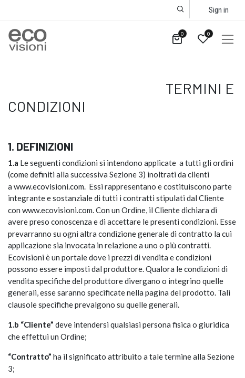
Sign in (219, 10)
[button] (180, 9)
